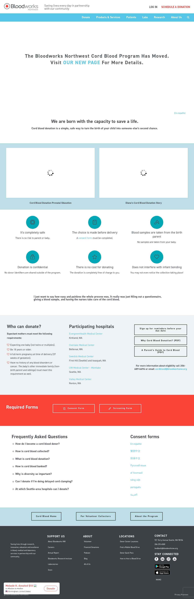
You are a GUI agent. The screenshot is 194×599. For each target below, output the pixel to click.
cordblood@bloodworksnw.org (171, 369)
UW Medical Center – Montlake (85, 367)
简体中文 (135, 458)
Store (50, 570)
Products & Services (108, 17)
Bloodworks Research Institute (60, 558)
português (135, 487)
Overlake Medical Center (81, 345)
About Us (176, 17)
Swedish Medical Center (81, 356)
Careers (51, 547)
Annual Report (53, 553)
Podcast (87, 553)
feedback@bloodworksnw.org (166, 548)
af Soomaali (136, 472)
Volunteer (88, 541)
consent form (85, 238)
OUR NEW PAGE (81, 62)
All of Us (87, 564)
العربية (133, 494)
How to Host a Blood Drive (130, 558)
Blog (85, 558)
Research (159, 17)
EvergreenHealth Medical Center (85, 333)
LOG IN (153, 7)
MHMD (158, 579)
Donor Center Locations (129, 541)
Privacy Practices (181, 594)
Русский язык (138, 465)
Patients (131, 17)
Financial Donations (91, 547)
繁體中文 (135, 451)
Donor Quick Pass (127, 553)
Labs (145, 17)
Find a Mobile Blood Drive (130, 547)
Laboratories (53, 564)
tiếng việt (135, 480)
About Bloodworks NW (56, 541)
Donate (86, 17)
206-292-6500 (160, 544)
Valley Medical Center (80, 379)
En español (179, 113)
